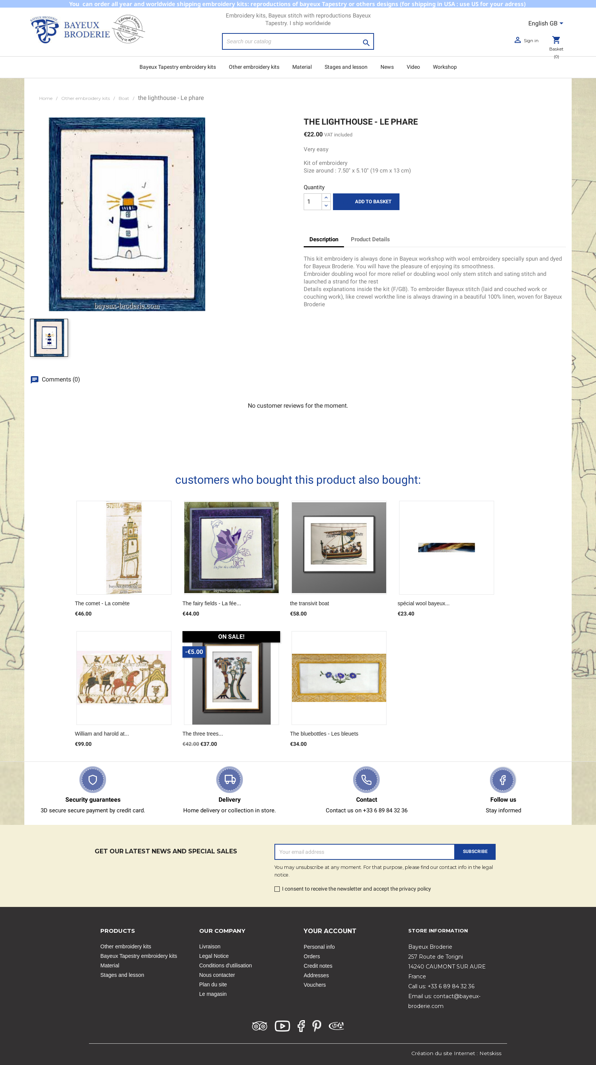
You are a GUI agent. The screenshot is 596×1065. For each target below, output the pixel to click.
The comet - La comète (102, 603)
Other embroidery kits (254, 67)
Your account (330, 931)
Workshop (445, 67)
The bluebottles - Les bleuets (324, 734)
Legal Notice (214, 956)
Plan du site (213, 984)
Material (302, 67)
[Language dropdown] (547, 23)
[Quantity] (313, 201)
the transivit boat (309, 603)
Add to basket (366, 202)
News (387, 67)
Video (413, 67)
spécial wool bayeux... (424, 603)
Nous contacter (217, 975)
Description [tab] (323, 239)
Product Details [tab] (370, 239)
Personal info (319, 947)
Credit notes (318, 966)
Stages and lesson (346, 67)
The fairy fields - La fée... (211, 603)
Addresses (316, 975)
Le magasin (213, 994)
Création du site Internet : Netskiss (456, 1053)
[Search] (298, 41)
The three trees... (202, 734)
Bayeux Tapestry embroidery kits (177, 67)
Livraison (209, 946)
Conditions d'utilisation (225, 965)
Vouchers (315, 985)
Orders (312, 956)
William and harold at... (102, 734)
